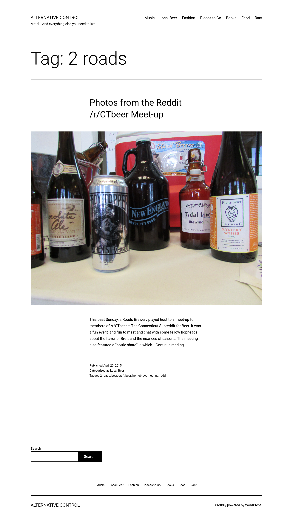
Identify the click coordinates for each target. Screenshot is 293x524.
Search (36, 448)
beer (114, 375)
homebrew (139, 375)
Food (245, 18)
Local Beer (168, 18)
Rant (258, 18)
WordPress (253, 505)
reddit (163, 375)
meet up (153, 375)
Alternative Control (55, 17)
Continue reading (170, 345)
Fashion (188, 18)
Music (150, 18)
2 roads (105, 375)
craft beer (124, 375)
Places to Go (210, 18)
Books (231, 18)
